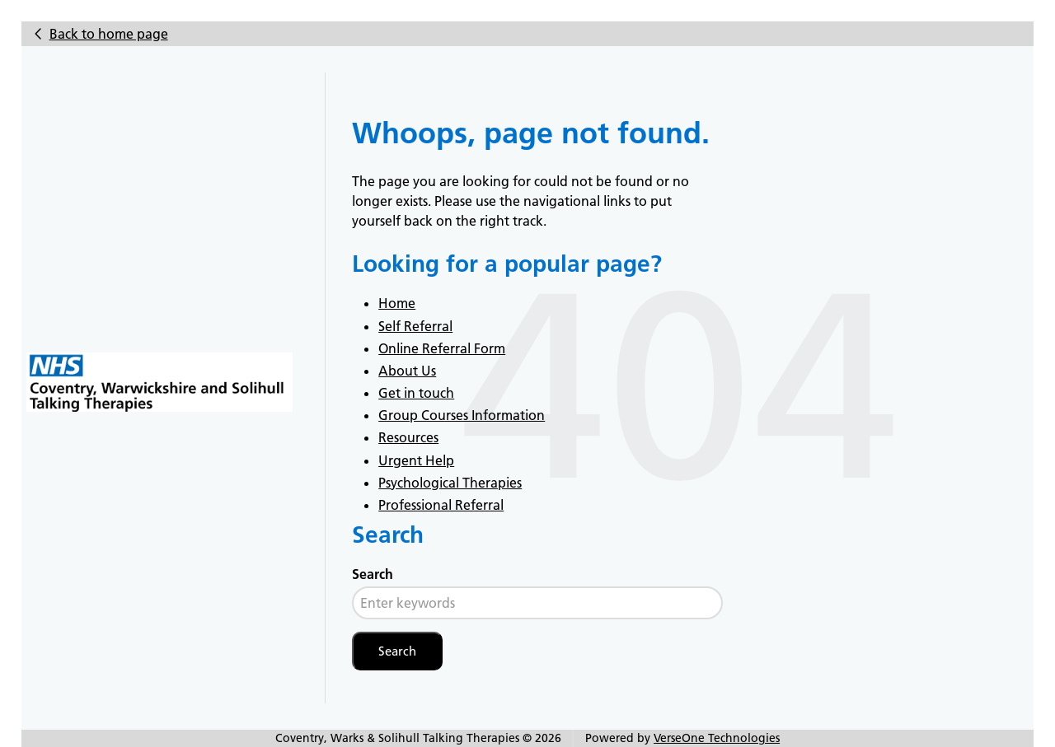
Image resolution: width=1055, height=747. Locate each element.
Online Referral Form (441, 348)
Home (396, 303)
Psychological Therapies (450, 482)
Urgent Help (416, 460)
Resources (408, 437)
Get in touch (416, 393)
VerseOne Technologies (717, 738)
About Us (407, 370)
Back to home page (108, 34)
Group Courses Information (461, 415)
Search (372, 574)
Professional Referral (441, 505)
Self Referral (415, 326)
